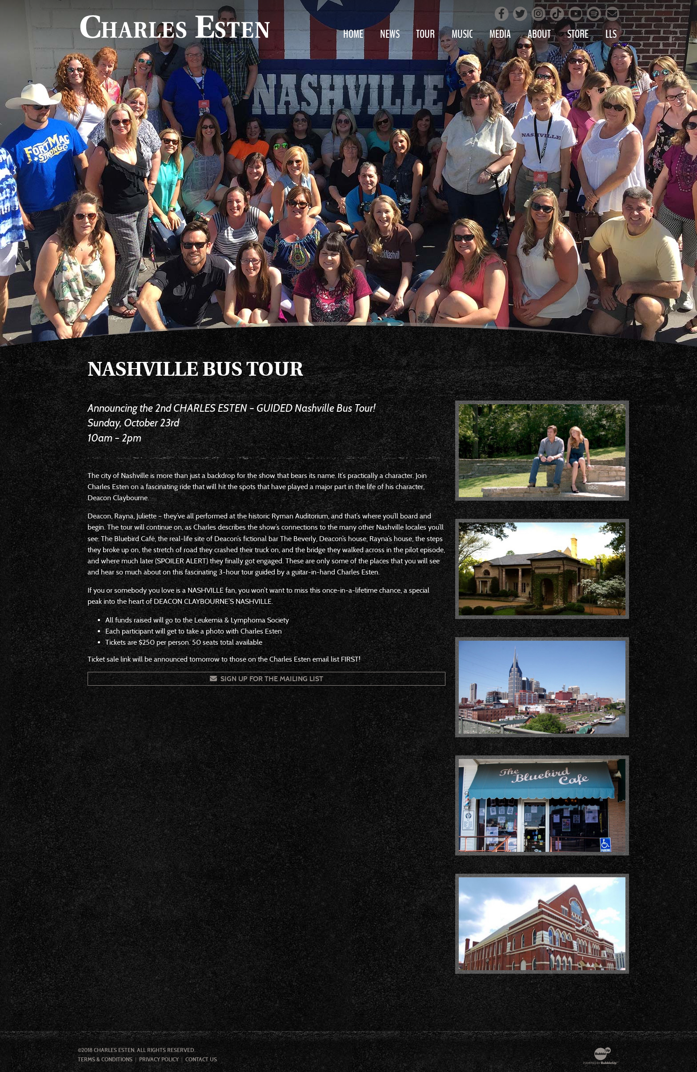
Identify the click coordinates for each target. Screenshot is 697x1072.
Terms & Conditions (105, 1059)
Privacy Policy (159, 1059)
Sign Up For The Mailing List (266, 679)
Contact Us (201, 1059)
